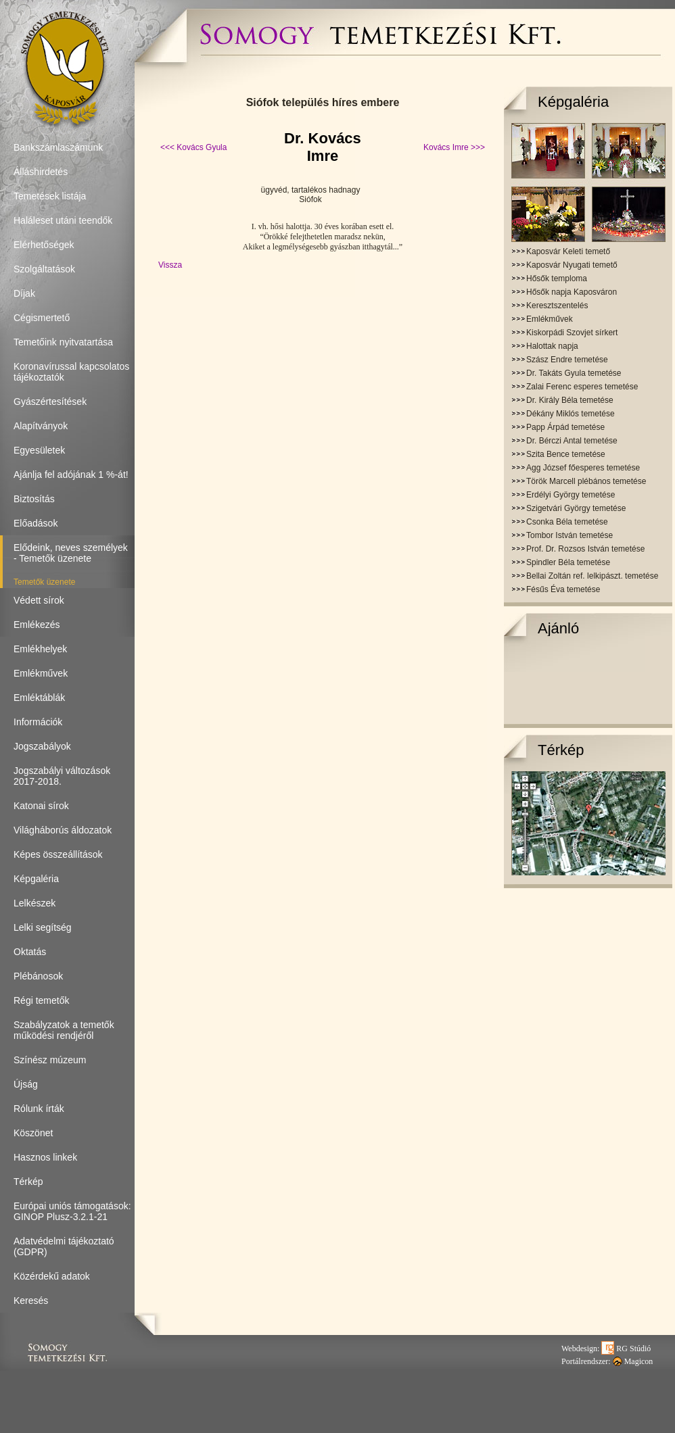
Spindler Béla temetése (568, 562)
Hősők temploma (556, 278)
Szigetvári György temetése (576, 508)
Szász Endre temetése (567, 359)
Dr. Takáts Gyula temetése (574, 373)
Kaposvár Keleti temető (568, 251)
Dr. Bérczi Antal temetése (572, 440)
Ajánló (558, 628)
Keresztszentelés (557, 305)
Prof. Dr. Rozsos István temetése (585, 549)
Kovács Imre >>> (454, 147)
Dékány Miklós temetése (570, 413)
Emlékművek (549, 319)
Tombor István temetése (569, 535)
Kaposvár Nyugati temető (572, 265)
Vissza (170, 265)
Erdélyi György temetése (570, 495)
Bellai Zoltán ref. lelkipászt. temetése (592, 576)
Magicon (633, 1361)
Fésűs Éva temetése (563, 589)
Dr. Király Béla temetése (569, 400)
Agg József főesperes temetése (583, 467)
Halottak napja (552, 346)
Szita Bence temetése (565, 454)
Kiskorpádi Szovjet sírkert (572, 332)
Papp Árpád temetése (565, 427)
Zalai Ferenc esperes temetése (582, 386)
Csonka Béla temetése (567, 522)
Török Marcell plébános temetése (586, 481)
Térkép (561, 750)
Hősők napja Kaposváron (571, 292)
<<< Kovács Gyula (193, 147)
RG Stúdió (626, 1348)
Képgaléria (573, 101)
